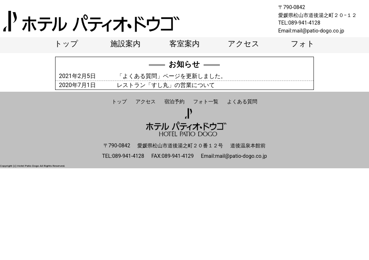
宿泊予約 (174, 102)
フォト (303, 43)
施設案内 (125, 43)
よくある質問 (242, 102)
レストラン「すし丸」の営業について (166, 85)
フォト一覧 (205, 102)
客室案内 (184, 43)
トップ (66, 43)
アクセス (243, 43)
